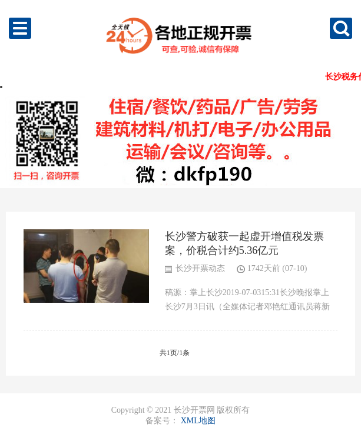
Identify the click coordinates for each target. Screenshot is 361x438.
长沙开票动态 (200, 268)
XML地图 (198, 420)
